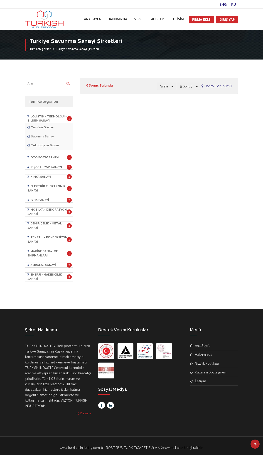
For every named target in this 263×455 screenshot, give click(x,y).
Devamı (84, 409)
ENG (223, 4)
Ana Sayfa (200, 342)
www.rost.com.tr (174, 444)
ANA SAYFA (92, 19)
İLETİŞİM (177, 19)
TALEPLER (156, 19)
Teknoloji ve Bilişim (43, 145)
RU (233, 4)
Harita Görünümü (217, 86)
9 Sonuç (189, 86)
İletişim (198, 377)
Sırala (166, 86)
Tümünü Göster (40, 127)
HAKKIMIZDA (117, 19)
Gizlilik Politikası (204, 359)
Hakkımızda (201, 351)
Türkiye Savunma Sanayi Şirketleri (77, 49)
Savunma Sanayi (40, 136)
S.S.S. (138, 19)
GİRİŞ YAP (227, 19)
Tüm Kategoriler (40, 49)
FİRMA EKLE (201, 19)
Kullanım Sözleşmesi (208, 368)
